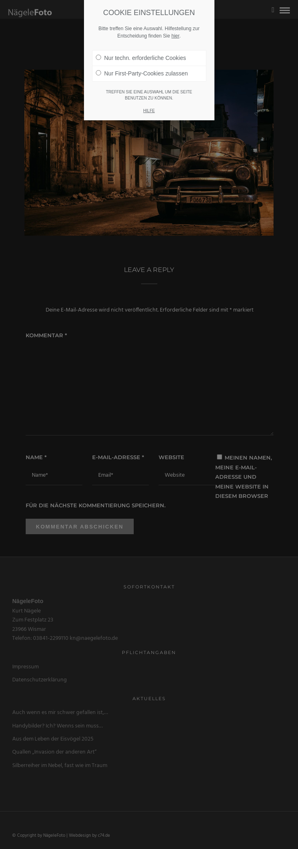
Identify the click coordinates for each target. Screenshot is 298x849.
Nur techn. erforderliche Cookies (141, 58)
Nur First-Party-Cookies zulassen (142, 73)
